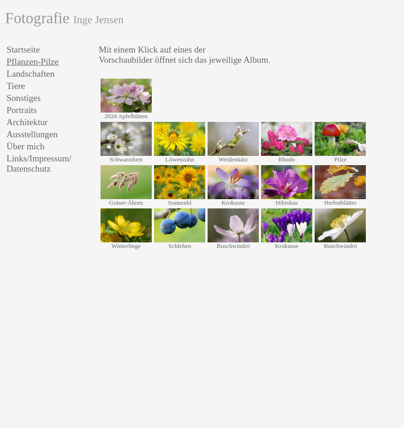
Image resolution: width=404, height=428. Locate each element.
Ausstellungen (32, 134)
